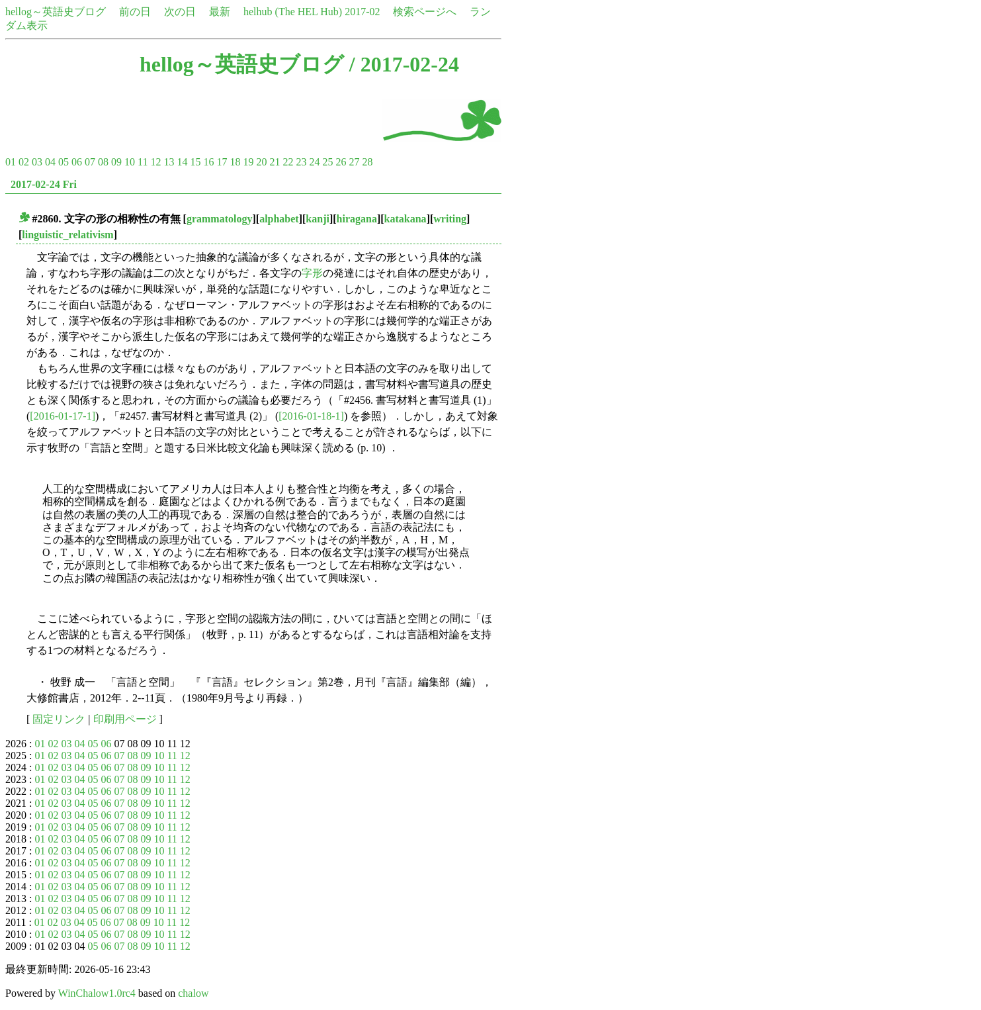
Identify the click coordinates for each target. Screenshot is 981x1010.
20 (261, 161)
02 (24, 161)
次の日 (180, 11)
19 (248, 161)
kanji (317, 218)
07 (90, 161)
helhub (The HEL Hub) (292, 11)
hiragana (357, 218)
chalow (193, 993)
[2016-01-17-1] (62, 416)
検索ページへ (424, 11)
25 (327, 161)
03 (37, 161)
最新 (219, 11)
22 (287, 161)
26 (340, 161)
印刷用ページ (125, 719)
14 (182, 161)
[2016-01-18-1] (311, 416)
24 (314, 161)
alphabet (279, 218)
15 (195, 161)
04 (50, 161)
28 (367, 161)
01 (10, 161)
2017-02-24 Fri (44, 184)
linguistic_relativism (67, 234)
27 (354, 161)
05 (63, 161)
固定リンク (58, 719)
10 (129, 161)
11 (143, 161)
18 (235, 161)
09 (116, 161)
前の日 (135, 11)
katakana (405, 218)
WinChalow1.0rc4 (97, 993)
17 (221, 161)
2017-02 (362, 11)
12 (155, 161)
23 (301, 161)
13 (168, 161)
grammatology (220, 218)
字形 (312, 273)
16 (208, 161)
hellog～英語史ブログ (55, 11)
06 (76, 161)
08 (103, 161)
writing (449, 218)
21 (274, 161)
